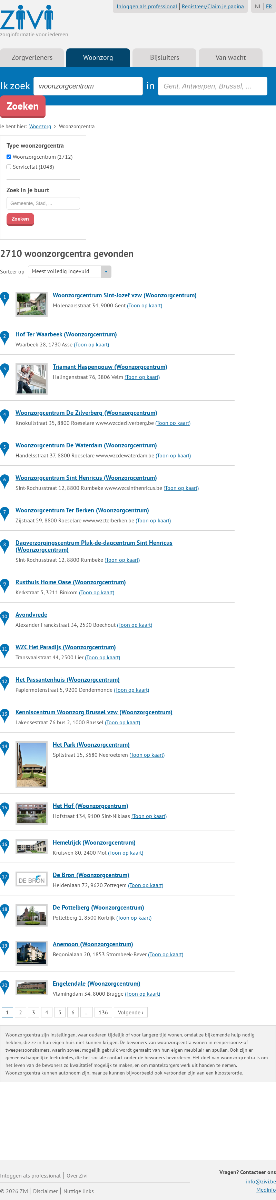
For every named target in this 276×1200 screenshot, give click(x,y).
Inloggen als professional (147, 6)
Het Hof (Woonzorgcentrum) (90, 806)
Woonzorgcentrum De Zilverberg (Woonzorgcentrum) (86, 413)
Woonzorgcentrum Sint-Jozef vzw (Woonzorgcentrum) (125, 295)
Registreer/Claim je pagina (213, 6)
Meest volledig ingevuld (60, 271)
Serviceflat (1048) (33, 166)
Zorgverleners (32, 57)
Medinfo (266, 1189)
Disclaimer (45, 1191)
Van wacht (231, 57)
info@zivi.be (261, 1181)
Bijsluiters (164, 57)
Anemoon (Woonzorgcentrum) (93, 944)
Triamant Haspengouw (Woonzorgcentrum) (110, 367)
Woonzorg (98, 57)
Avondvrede (31, 614)
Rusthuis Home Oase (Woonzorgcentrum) (71, 582)
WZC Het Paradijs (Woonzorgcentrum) (66, 647)
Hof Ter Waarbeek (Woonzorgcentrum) (66, 334)
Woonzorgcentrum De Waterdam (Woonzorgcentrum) (86, 445)
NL (258, 6)
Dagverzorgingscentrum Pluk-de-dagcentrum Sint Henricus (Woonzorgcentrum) (94, 546)
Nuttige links (78, 1191)
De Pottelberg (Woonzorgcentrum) (98, 907)
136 (103, 1012)
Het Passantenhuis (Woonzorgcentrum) (68, 679)
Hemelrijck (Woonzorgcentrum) (94, 842)
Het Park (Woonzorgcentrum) (91, 744)
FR (269, 6)
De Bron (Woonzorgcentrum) (91, 875)
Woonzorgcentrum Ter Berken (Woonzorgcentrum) (82, 510)
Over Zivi (77, 1175)
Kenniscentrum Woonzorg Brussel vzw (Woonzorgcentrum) (94, 712)
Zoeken (23, 105)
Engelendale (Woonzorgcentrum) (96, 983)
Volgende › (131, 1012)
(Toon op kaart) (144, 305)
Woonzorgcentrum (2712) (42, 156)
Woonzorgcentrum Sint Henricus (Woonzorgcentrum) (86, 478)
